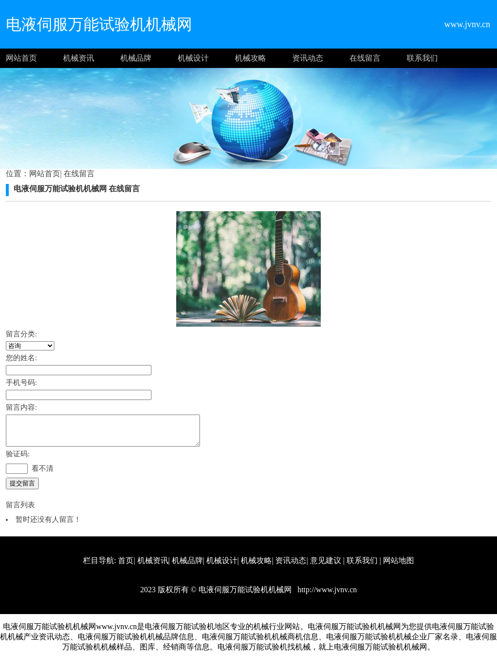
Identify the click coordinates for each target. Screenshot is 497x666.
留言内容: (21, 407)
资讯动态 (307, 58)
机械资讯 (78, 58)
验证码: (18, 460)
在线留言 (365, 58)
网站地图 (398, 566)
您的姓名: (21, 358)
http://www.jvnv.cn (326, 595)
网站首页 (21, 58)
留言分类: (21, 334)
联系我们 (422, 58)
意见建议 (325, 566)
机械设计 (193, 58)
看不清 (42, 474)
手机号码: (21, 382)
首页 (125, 566)
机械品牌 (135, 58)
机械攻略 (250, 58)
